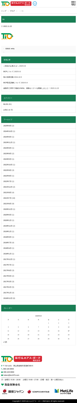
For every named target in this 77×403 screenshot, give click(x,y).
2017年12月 (8, 259)
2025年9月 (7, 126)
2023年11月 (8, 142)
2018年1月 (7, 254)
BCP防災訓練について (12, 83)
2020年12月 (8, 209)
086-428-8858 (8, 369)
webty (12, 48)
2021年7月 (7, 198)
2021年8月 (7, 192)
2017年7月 (7, 265)
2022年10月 (8, 165)
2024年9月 (7, 137)
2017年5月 (7, 276)
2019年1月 (7, 231)
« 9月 (5, 342)
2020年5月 (7, 215)
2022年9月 (7, 170)
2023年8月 (7, 153)
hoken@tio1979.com (11, 375)
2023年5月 (7, 159)
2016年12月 (8, 298)
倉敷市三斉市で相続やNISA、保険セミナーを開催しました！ (26, 88)
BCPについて (8, 71)
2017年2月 (7, 287)
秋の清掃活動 (8, 77)
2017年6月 (7, 270)
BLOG (5, 104)
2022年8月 (7, 176)
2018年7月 (7, 243)
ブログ (12, 11)
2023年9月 (7, 148)
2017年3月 (7, 281)
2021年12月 (8, 187)
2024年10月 (8, 131)
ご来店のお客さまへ (11, 66)
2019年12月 (8, 226)
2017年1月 (7, 293)
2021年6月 (7, 204)
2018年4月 (7, 248)
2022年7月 (7, 181)
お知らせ (6, 110)
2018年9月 (7, 237)
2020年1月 (7, 220)
